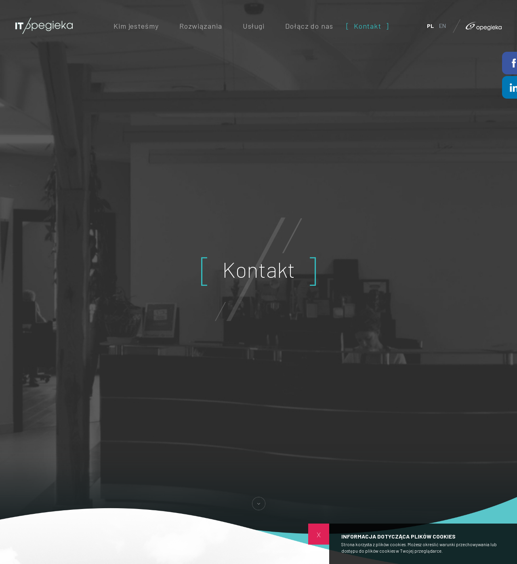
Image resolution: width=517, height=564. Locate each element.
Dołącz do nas (309, 25)
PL (430, 26)
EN (442, 26)
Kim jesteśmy (135, 25)
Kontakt (367, 25)
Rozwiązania (200, 25)
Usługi (254, 25)
